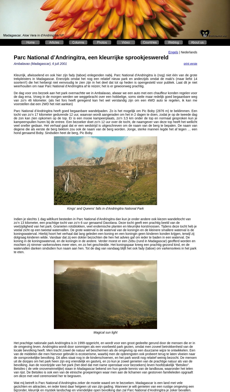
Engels (173, 52)
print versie (190, 63)
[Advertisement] (215, 118)
